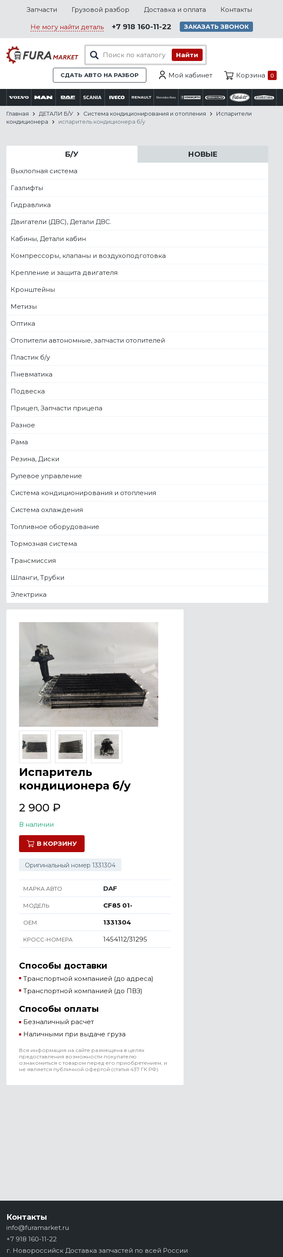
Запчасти (42, 10)
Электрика (29, 594)
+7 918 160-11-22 (141, 26)
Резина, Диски (35, 459)
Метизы (24, 306)
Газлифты (27, 188)
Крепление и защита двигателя (64, 273)
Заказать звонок (216, 26)
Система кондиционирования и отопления (83, 493)
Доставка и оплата (175, 10)
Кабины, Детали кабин (48, 239)
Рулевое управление (46, 476)
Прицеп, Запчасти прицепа (56, 408)
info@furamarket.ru (37, 1228)
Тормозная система (44, 544)
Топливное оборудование (55, 527)
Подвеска (28, 391)
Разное (23, 425)
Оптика (23, 323)
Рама (19, 442)
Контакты (236, 10)
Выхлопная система (44, 171)
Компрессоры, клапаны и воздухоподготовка (88, 256)
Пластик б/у (30, 357)
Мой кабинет (190, 75)
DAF (110, 888)
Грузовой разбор (100, 10)
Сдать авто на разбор (99, 75)
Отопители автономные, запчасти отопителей (88, 340)
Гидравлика (31, 205)
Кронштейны (33, 289)
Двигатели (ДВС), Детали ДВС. (61, 222)
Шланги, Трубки (37, 577)
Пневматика (31, 374)
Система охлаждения (47, 510)
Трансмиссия (33, 561)
